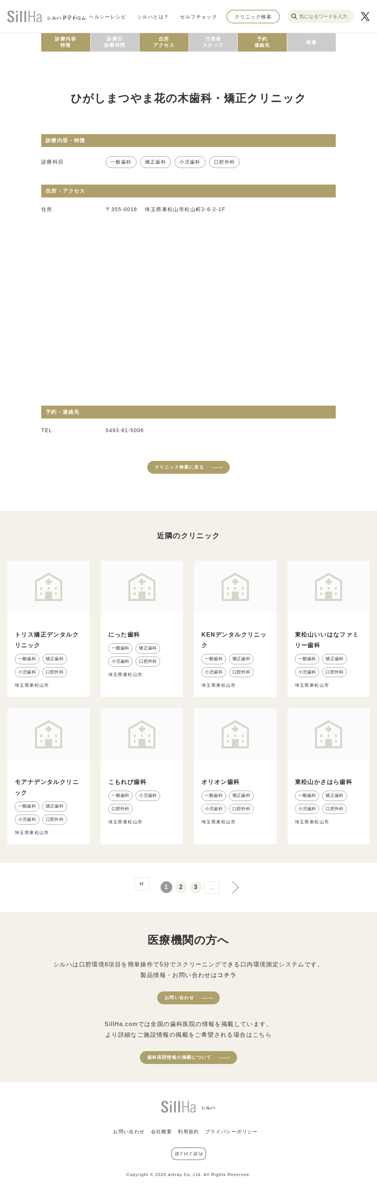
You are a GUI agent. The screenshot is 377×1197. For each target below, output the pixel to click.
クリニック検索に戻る (179, 467)
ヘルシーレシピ (107, 16)
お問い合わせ (179, 997)
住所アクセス (164, 42)
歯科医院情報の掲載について (179, 1057)
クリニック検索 (253, 16)
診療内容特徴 (65, 42)
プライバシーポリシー (231, 1131)
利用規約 (188, 1131)
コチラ (226, 975)
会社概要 (161, 1131)
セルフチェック (198, 16)
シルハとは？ (153, 16)
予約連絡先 (262, 42)
